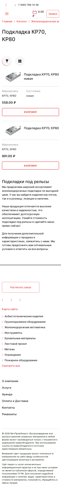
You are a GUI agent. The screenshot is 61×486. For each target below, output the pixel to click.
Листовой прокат (16, 343)
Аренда (7, 394)
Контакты (8, 407)
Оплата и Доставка (15, 401)
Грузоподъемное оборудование (25, 321)
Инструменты (13, 332)
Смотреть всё (11, 365)
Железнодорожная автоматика (25, 327)
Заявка (52, 13)
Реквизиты (9, 414)
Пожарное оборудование (21, 360)
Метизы (10, 349)
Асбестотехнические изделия (24, 316)
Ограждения (13, 354)
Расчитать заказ (20, 287)
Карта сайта (10, 309)
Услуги (6, 387)
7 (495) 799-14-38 (28, 4)
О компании (10, 381)
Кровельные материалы (20, 338)
